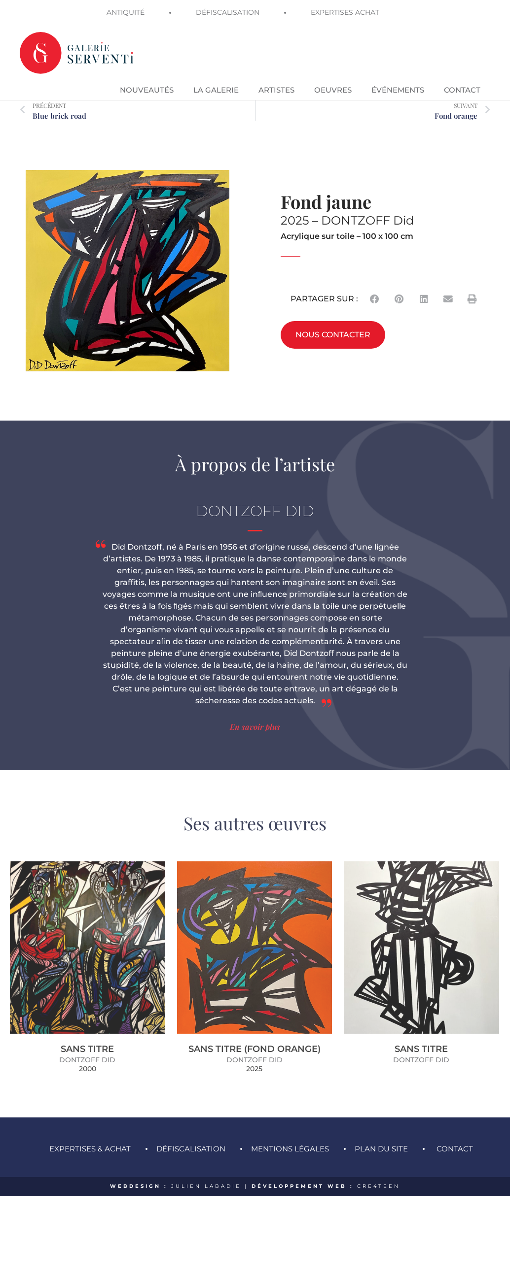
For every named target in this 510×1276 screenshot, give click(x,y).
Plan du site (381, 1138)
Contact (455, 1138)
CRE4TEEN (378, 1175)
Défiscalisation (190, 1138)
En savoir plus (255, 716)
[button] (375, 288)
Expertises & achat (90, 1138)
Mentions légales (290, 1138)
